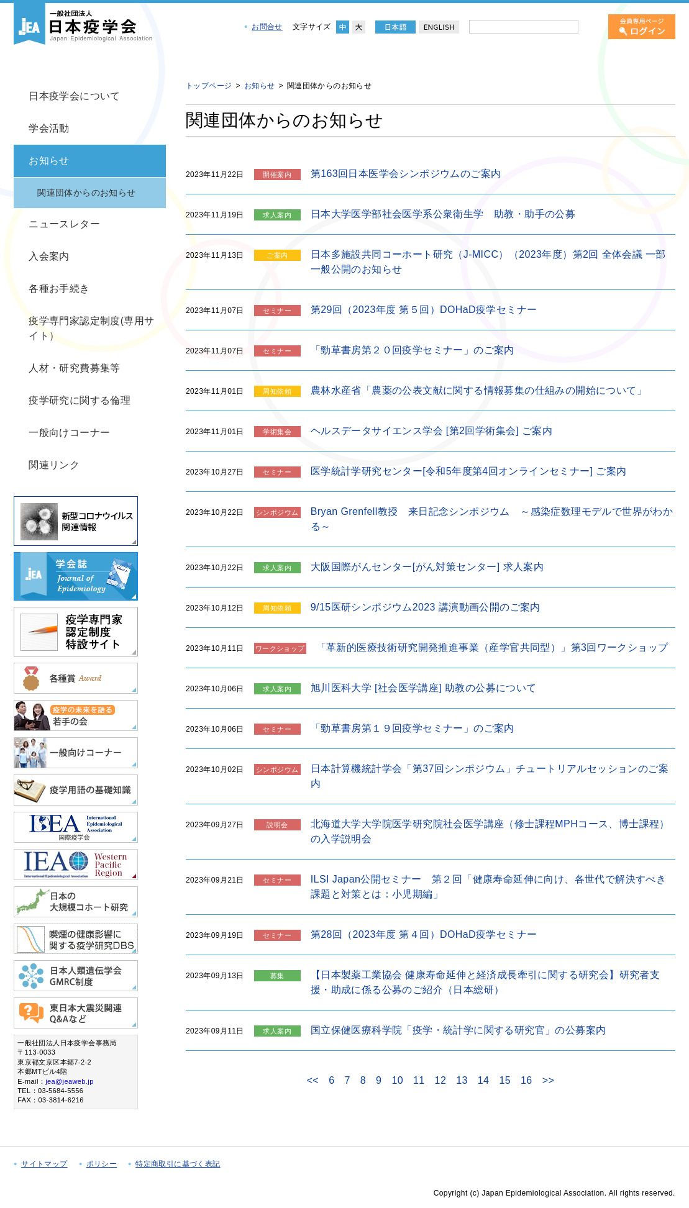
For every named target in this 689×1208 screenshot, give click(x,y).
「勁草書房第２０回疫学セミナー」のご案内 (412, 350)
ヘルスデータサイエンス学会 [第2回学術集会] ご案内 (431, 430)
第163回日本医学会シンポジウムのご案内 (406, 173)
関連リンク (54, 465)
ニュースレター (64, 224)
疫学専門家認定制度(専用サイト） (92, 328)
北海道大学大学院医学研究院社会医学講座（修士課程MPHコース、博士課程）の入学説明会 (490, 831)
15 (505, 1080)
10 (397, 1080)
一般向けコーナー (69, 432)
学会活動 (49, 128)
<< (313, 1081)
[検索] (590, 26)
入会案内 (49, 256)
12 (441, 1080)
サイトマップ (44, 1164)
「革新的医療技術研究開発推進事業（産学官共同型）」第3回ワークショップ (492, 647)
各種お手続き (59, 288)
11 (419, 1080)
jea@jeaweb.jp (69, 1081)
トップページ (209, 85)
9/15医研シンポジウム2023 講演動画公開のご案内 (426, 607)
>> (548, 1081)
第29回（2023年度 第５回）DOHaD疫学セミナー (424, 309)
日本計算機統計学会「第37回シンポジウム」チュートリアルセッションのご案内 (489, 776)
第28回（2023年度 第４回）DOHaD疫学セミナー (424, 934)
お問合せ (267, 26)
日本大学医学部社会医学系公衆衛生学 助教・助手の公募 (443, 214)
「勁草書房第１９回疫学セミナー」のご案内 (412, 728)
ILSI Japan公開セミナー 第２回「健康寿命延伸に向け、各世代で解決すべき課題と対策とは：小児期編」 (489, 886)
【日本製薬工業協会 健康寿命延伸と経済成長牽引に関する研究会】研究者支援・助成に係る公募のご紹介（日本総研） (485, 982)
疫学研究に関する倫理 (79, 400)
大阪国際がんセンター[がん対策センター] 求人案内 (427, 566)
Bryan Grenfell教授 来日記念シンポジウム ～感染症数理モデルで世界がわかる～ (492, 519)
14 (484, 1080)
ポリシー (101, 1164)
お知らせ (49, 160)
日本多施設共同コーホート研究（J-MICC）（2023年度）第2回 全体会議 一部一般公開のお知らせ (488, 262)
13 (462, 1080)
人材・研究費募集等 (75, 368)
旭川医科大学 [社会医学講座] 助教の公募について (424, 688)
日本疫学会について (75, 96)
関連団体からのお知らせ (86, 193)
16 (526, 1080)
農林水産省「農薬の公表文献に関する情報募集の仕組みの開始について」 (479, 390)
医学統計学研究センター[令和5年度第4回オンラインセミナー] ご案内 (469, 471)
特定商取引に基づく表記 (177, 1164)
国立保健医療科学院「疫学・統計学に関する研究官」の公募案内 (458, 1030)
